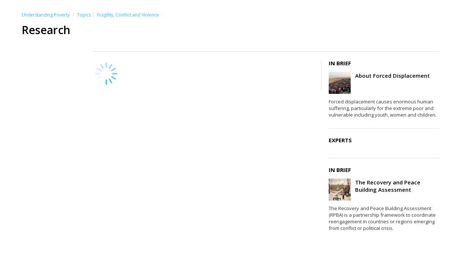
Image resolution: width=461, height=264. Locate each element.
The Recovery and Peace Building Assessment (387, 186)
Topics (84, 15)
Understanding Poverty (46, 15)
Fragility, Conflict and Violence (128, 15)
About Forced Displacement (392, 75)
